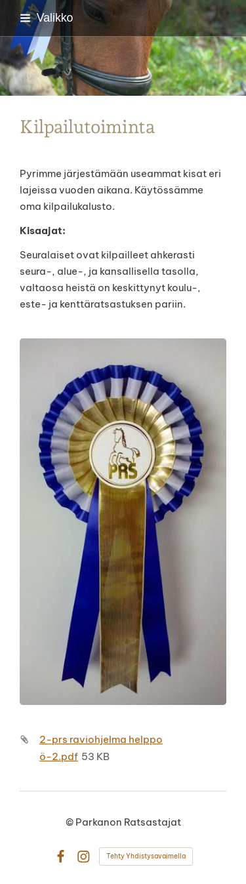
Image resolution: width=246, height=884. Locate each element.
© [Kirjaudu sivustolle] (70, 822)
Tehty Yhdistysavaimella (146, 856)
